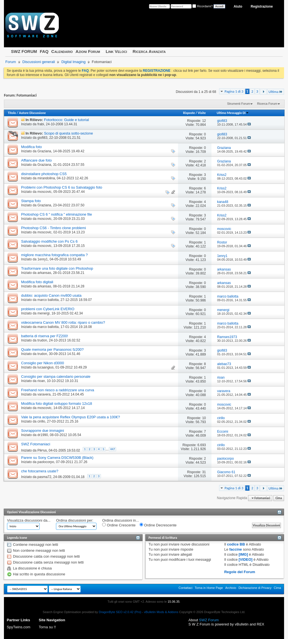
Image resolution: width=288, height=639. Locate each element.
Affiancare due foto (36, 160)
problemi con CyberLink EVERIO (47, 309)
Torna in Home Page (209, 587)
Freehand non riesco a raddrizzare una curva (57, 390)
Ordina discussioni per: (74, 520)
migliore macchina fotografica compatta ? (54, 255)
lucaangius (45, 367)
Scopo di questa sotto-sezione (68, 133)
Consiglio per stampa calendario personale (55, 376)
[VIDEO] (246, 559)
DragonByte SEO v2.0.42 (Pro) (120, 612)
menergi (43, 313)
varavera (44, 394)
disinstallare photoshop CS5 (44, 174)
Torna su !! (47, 627)
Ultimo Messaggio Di (233, 113)
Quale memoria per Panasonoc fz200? (52, 349)
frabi (40, 124)
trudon (42, 340)
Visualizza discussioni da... (28, 520)
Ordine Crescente (119, 525)
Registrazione (262, 6)
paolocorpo (45, 462)
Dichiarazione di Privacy (254, 587)
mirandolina (46, 178)
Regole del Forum (239, 572)
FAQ (44, 51)
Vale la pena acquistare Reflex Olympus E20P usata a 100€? (70, 417)
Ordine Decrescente (158, 525)
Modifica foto (31, 147)
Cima (278, 498)
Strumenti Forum (238, 103)
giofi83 (42, 138)
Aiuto (238, 6)
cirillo (41, 421)
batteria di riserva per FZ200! (44, 336)
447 (112, 449)
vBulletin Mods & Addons (161, 612)
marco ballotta (47, 300)
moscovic (44, 192)
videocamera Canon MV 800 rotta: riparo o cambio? (63, 322)
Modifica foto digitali (37, 282)
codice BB (236, 544)
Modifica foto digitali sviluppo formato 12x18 (56, 403)
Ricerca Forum (267, 103)
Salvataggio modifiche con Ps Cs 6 (49, 241)
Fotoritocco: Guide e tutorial (66, 120)
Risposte (189, 113)
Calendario (62, 51)
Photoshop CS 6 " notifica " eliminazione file (56, 214)
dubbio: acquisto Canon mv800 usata (51, 295)
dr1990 (42, 435)
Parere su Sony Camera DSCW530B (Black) (57, 457)
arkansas (44, 273)
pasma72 (44, 477)
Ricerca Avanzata (149, 51)
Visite (202, 113)
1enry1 (42, 259)
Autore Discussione (32, 113)
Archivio (230, 587)
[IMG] (243, 554)
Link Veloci (116, 51)
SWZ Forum (209, 620)
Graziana (44, 151)
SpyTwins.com (18, 627)
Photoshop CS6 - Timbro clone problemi (53, 228)
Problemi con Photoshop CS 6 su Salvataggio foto (61, 187)
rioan (41, 381)
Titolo (12, 113)
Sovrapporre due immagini (42, 430)
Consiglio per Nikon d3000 (42, 363)
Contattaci (186, 587)
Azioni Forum (88, 51)
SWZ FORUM (24, 51)
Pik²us (42, 450)
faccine (235, 549)
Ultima (276, 92)
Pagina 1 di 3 (233, 91)
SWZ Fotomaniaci (35, 444)
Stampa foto (31, 201)
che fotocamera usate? (39, 471)
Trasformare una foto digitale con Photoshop (57, 268)
